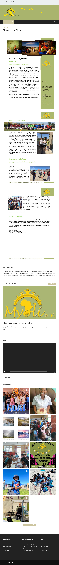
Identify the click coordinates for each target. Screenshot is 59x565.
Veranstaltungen (7, 321)
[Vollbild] (54, 372)
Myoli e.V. (27, 9)
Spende (42, 543)
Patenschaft (43, 550)
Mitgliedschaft (44, 546)
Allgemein (5, 27)
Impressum (6, 550)
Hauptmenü (9, 22)
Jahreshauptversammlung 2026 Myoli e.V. (18, 323)
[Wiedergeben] (5, 372)
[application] (29, 358)
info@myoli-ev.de (7, 546)
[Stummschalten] (52, 372)
